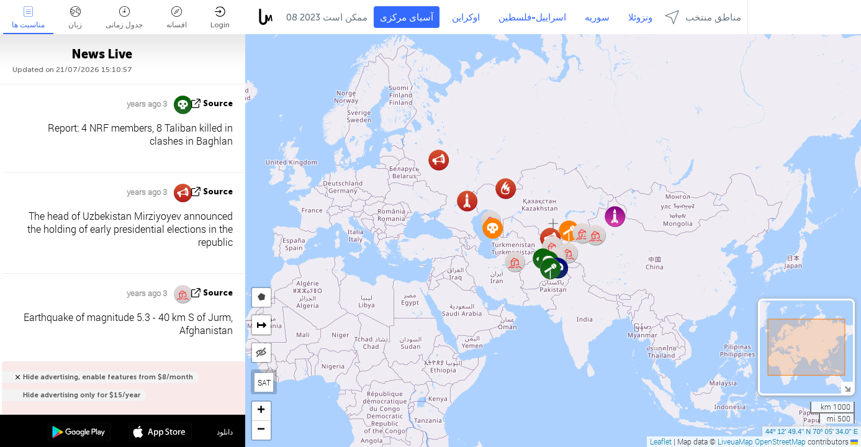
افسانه (176, 17)
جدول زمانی (124, 17)
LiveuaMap (735, 441)
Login (220, 17)
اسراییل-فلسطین (532, 17)
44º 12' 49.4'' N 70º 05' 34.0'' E (811, 431)
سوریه (597, 17)
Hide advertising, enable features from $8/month (108, 377)
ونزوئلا (640, 17)
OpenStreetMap (780, 441)
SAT (264, 382)
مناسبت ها (28, 17)
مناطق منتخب (703, 17)
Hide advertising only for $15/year (81, 395)
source (218, 103)
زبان (75, 17)
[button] (550, 268)
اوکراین (466, 17)
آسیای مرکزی (406, 17)
